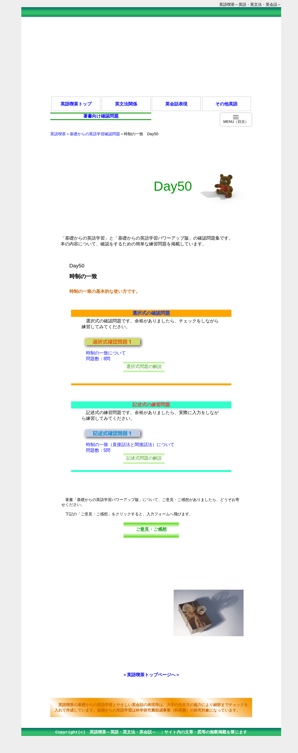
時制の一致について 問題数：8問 (113, 353)
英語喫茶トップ (76, 103)
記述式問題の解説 (144, 458)
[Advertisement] (151, 56)
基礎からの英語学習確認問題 (95, 134)
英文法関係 (126, 103)
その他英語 (226, 103)
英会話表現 (176, 103)
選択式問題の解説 (144, 366)
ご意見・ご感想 (151, 529)
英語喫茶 (58, 134)
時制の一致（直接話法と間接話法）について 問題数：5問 (128, 445)
